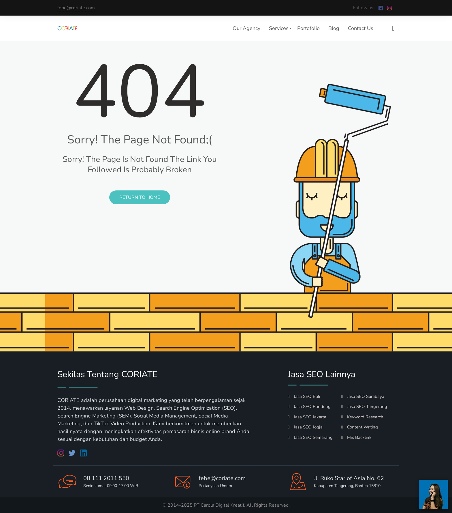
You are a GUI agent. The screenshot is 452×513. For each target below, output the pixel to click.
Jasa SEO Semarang (310, 437)
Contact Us (360, 28)
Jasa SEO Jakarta (307, 417)
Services (279, 28)
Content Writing (359, 427)
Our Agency (246, 28)
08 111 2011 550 (106, 478)
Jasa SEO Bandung (309, 406)
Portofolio (308, 28)
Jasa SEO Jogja (305, 427)
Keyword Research (362, 417)
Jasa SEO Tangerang (364, 406)
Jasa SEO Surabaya (362, 396)
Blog (333, 28)
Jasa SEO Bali (304, 396)
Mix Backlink (356, 437)
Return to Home (139, 197)
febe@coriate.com (76, 8)
